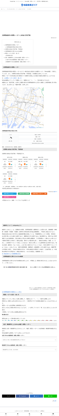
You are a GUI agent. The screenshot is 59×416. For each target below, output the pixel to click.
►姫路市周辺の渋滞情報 (24, 194)
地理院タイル (41, 128)
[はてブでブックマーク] (36, 396)
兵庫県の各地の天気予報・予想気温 (13, 49)
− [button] (3, 92)
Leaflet (37, 128)
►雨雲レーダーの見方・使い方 (12, 79)
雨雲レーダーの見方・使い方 (12, 53)
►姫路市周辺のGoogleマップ (9, 194)
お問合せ (43, 411)
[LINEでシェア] (50, 396)
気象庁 (55, 192)
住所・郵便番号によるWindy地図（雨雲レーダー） (17, 58)
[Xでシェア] (8, 396)
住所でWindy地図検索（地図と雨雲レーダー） (17, 60)
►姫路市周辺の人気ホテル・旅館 (39, 194)
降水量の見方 (9, 56)
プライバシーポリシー (34, 411)
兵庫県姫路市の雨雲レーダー (12, 45)
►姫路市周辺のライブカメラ (9, 197)
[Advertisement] (29, 23)
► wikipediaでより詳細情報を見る (11, 254)
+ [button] (3, 90)
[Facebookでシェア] (22, 396)
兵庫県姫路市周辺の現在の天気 (14, 47)
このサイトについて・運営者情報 (21, 411)
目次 (16, 42)
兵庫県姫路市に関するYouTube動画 (13, 51)
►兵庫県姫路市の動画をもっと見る (11, 292)
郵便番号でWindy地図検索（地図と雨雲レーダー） (18, 62)
